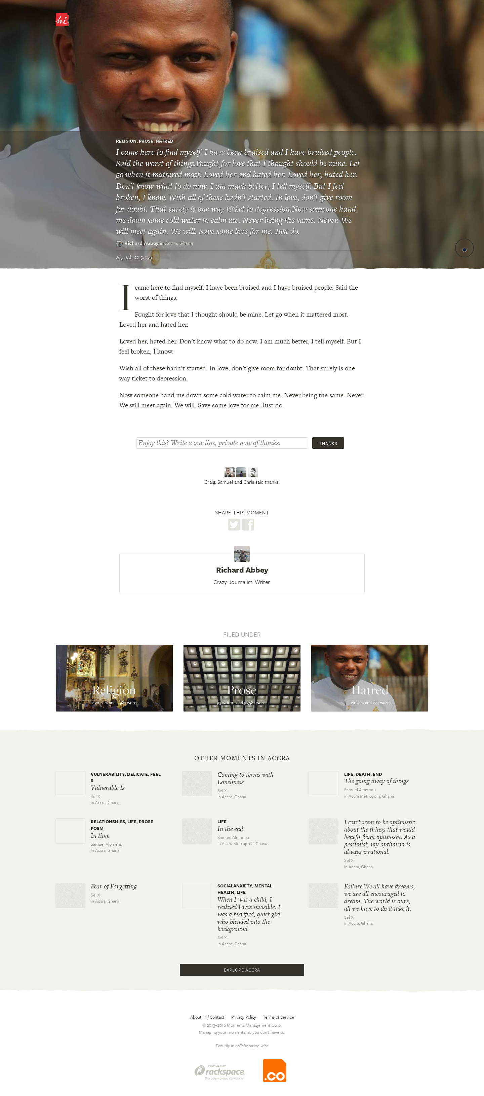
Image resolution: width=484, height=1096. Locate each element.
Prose (146, 141)
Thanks (328, 443)
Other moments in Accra (242, 758)
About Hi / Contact (207, 1017)
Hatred (164, 141)
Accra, (179, 243)
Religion (126, 141)
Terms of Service (278, 1017)
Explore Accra (242, 969)
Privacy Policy (243, 1017)
